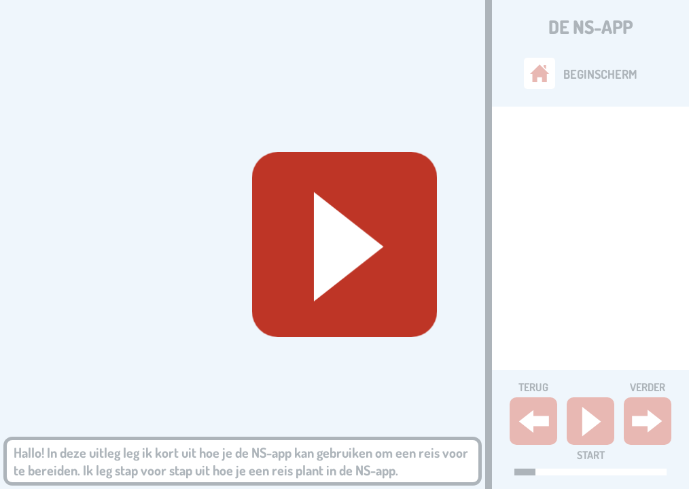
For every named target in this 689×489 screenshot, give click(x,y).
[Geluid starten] (345, 245)
